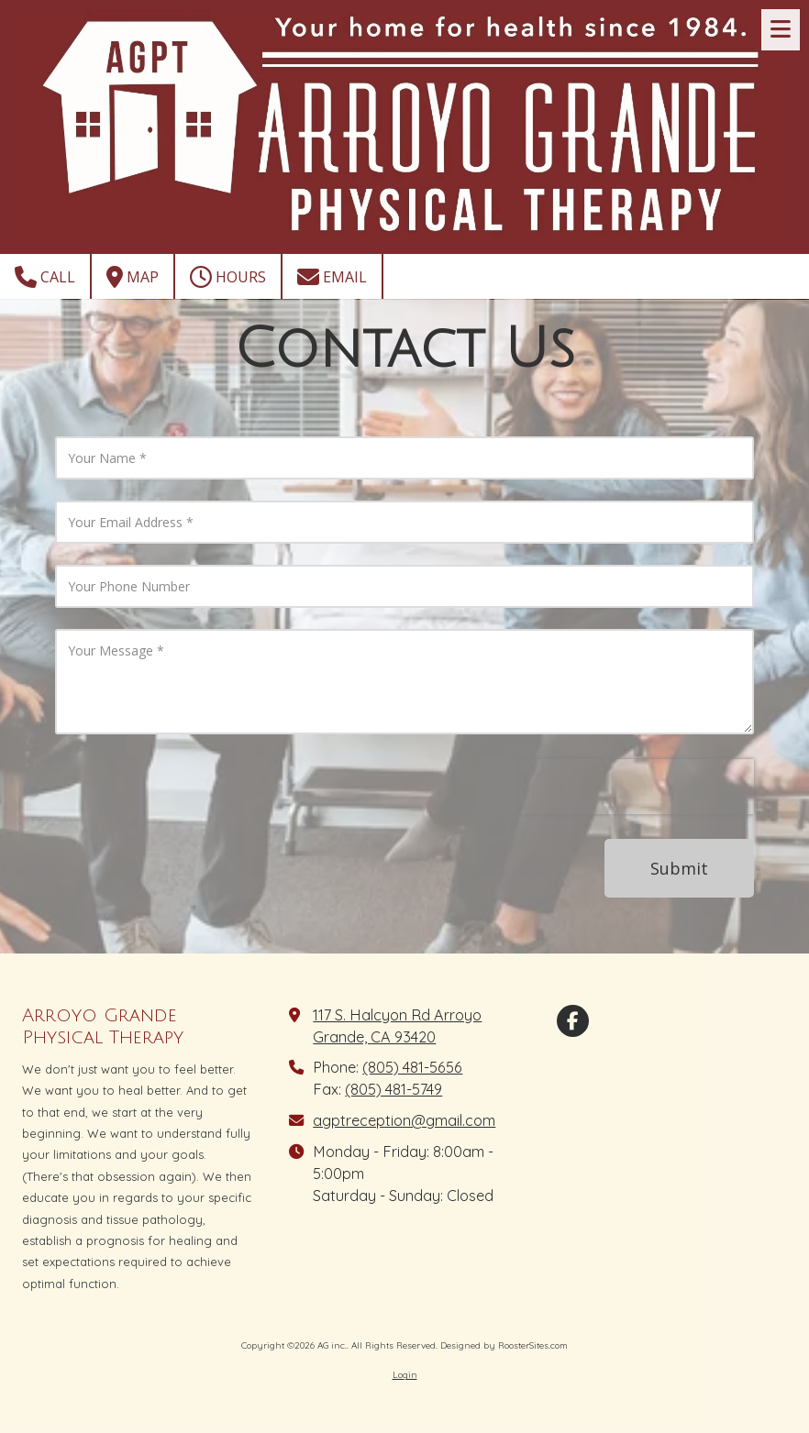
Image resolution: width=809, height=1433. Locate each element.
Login (405, 1375)
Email (332, 277)
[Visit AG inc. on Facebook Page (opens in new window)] (573, 1021)
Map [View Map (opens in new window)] (132, 277)
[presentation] (636, 786)
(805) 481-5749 (393, 1089)
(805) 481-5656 (412, 1067)
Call (45, 277)
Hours (228, 277)
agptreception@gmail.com (404, 1120)
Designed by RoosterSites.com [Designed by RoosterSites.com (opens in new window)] (504, 1345)
